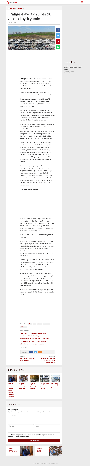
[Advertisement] (37, 64)
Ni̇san (39, 324)
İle (34, 324)
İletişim (67, 71)
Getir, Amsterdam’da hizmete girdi (28, 358)
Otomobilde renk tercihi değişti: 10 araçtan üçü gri (36, 338)
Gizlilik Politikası (68, 73)
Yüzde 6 (23, 327)
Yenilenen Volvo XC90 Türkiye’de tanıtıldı (33, 333)
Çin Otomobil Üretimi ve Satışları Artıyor (33, 336)
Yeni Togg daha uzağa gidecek (55, 385)
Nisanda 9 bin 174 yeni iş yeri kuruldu (32, 344)
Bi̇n (30, 324)
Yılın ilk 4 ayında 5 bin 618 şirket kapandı (33, 341)
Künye (72, 71)
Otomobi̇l (46, 324)
